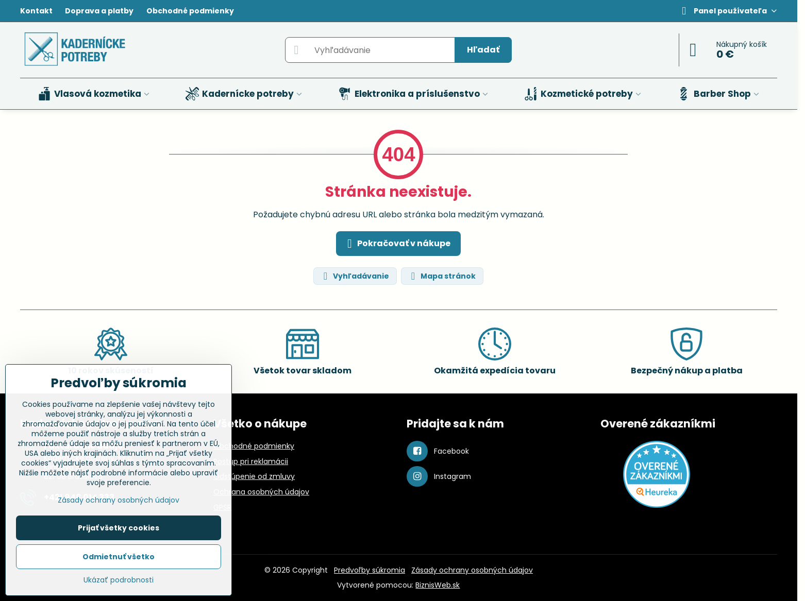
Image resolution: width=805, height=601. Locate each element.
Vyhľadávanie (354, 276)
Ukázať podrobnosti (118, 580)
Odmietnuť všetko (118, 557)
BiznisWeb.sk (437, 585)
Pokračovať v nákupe (396, 243)
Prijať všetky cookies (118, 528)
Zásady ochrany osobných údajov (472, 570)
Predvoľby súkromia (369, 570)
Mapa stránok (442, 276)
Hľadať (483, 50)
